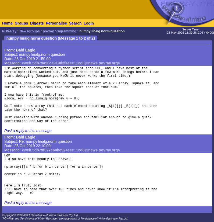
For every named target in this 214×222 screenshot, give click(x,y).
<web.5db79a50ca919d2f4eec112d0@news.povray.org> (71, 63)
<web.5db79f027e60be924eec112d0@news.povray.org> (71, 150)
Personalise (56, 23)
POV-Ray (9, 31)
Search (75, 23)
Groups (21, 23)
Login (89, 23)
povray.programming (59, 31)
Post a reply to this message (28, 131)
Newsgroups (29, 31)
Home (7, 23)
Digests (37, 23)
